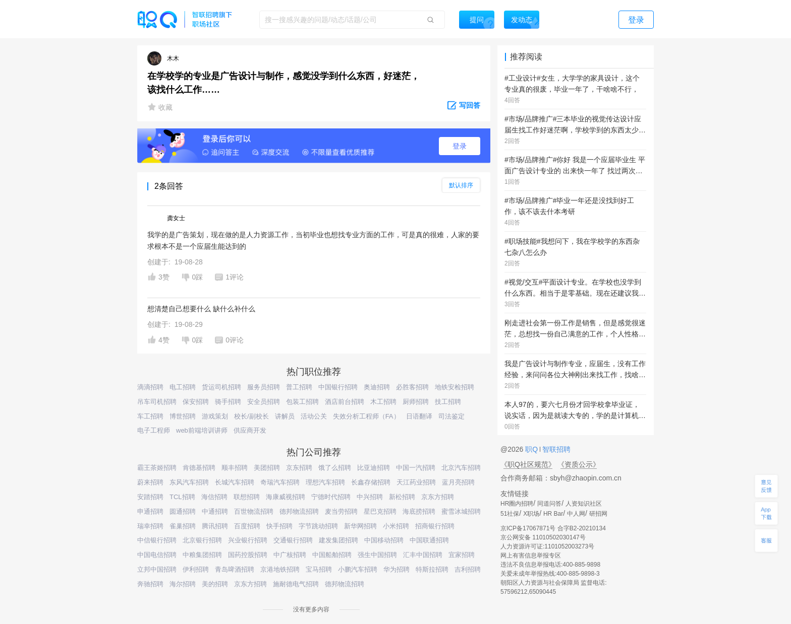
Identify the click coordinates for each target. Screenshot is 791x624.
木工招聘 (383, 401)
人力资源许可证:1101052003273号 (547, 546)
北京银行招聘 (202, 540)
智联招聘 (555, 449)
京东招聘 (299, 467)
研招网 (598, 513)
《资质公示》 (578, 464)
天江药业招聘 (416, 482)
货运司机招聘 (221, 387)
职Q (532, 449)
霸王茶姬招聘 (157, 467)
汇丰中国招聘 (422, 555)
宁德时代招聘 (331, 497)
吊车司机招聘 (157, 401)
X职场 (531, 513)
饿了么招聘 (334, 467)
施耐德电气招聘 (296, 584)
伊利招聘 (196, 569)
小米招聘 (396, 526)
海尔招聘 (183, 584)
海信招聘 (214, 497)
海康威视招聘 (285, 497)
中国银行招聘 (338, 387)
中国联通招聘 (429, 540)
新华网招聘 (360, 526)
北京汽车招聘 (461, 467)
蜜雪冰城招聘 (461, 511)
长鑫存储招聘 (370, 482)
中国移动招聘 (384, 540)
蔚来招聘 (150, 482)
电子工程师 (153, 430)
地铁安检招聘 (454, 387)
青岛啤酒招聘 (234, 569)
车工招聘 (150, 416)
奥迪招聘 (377, 387)
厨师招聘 (416, 401)
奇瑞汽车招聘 (280, 482)
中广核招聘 (289, 555)
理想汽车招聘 (325, 482)
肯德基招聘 (199, 467)
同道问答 (549, 503)
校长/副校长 (251, 416)
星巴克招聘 (380, 511)
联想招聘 (247, 497)
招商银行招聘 (435, 526)
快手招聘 (279, 526)
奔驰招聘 (150, 584)
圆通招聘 (183, 511)
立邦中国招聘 (157, 569)
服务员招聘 (263, 387)
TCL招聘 (182, 497)
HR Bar (553, 513)
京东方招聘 (437, 497)
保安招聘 (196, 401)
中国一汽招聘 (415, 467)
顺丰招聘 (234, 467)
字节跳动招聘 (318, 526)
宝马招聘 (319, 569)
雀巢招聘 (183, 526)
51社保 (509, 513)
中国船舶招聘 (332, 555)
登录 (460, 146)
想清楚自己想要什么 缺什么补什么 (201, 309)
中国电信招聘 (157, 555)
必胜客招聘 (412, 387)
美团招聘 (267, 467)
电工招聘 (183, 387)
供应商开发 (250, 430)
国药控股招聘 (247, 555)
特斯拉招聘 (432, 569)
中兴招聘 (370, 497)
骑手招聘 (228, 401)
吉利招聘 (468, 569)
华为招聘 (396, 569)
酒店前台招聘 (344, 401)
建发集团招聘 (338, 540)
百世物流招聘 (253, 511)
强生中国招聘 (377, 555)
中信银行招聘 (157, 540)
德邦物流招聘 (299, 511)
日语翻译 (419, 416)
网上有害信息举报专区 (530, 555)
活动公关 (314, 416)
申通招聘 (150, 511)
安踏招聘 (150, 497)
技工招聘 (448, 401)
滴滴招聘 (150, 387)
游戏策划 (215, 416)
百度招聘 (247, 526)
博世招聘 (183, 416)
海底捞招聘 (419, 511)
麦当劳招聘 (341, 511)
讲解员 (285, 416)
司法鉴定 (451, 416)
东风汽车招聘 (189, 482)
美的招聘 (215, 584)
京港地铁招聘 (280, 569)
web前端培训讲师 (202, 430)
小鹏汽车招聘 (357, 569)
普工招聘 (299, 387)
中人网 (576, 513)
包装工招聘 (302, 401)
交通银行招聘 (293, 540)
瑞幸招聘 (150, 526)
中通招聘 (215, 511)
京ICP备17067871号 (527, 528)
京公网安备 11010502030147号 (543, 537)
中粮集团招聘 (202, 555)
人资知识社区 (584, 503)
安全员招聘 (263, 401)
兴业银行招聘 (247, 540)
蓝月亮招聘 (458, 482)
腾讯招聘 (215, 526)
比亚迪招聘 (373, 467)
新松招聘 (402, 497)
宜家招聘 (461, 555)
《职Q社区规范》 (527, 464)
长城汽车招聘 (234, 482)
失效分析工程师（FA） (366, 416)
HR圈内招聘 (516, 503)
